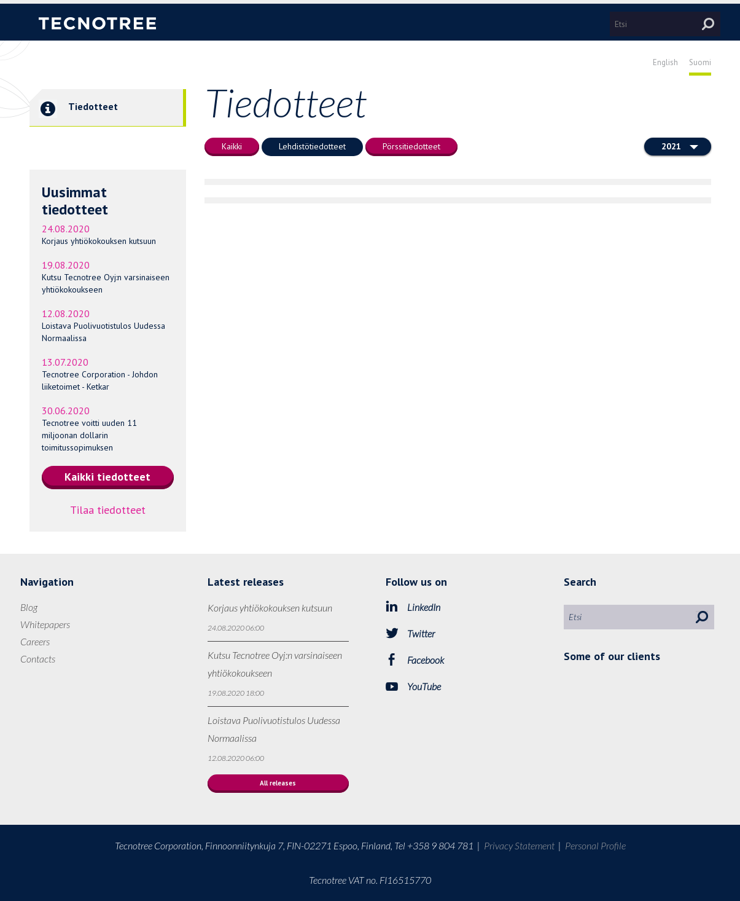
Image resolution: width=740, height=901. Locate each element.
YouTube (424, 686)
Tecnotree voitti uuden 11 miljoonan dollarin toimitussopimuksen (89, 435)
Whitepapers (45, 624)
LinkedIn (423, 607)
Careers (35, 641)
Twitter (421, 633)
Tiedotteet (73, 107)
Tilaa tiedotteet (108, 510)
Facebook (425, 660)
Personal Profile (595, 845)
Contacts (37, 658)
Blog (28, 607)
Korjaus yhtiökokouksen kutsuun (99, 240)
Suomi (700, 62)
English (665, 62)
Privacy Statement (519, 845)
